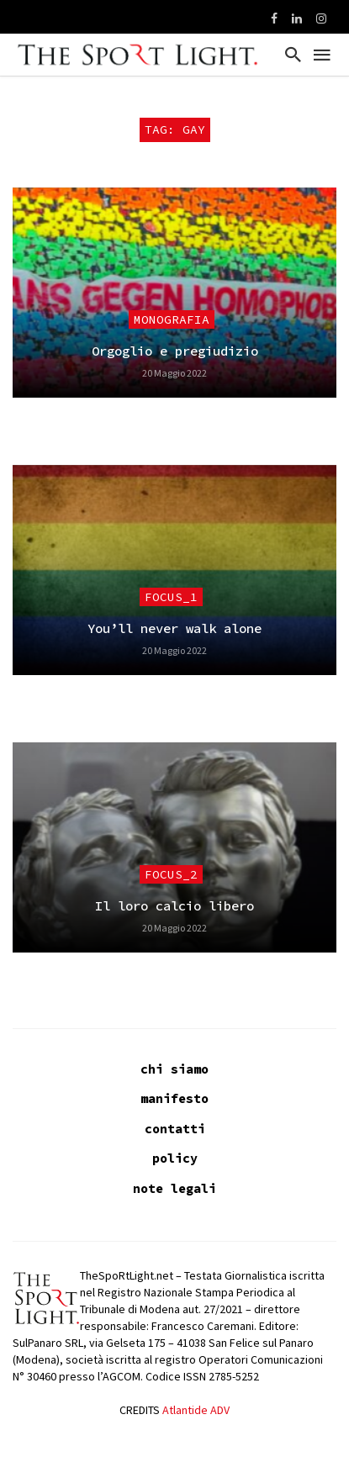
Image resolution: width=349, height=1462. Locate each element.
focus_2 (171, 874)
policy (175, 1158)
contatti (175, 1129)
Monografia (171, 319)
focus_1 (171, 596)
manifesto (174, 1098)
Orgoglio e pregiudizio (175, 351)
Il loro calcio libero (174, 906)
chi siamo (174, 1069)
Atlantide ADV (196, 1409)
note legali (174, 1188)
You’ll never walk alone (174, 628)
